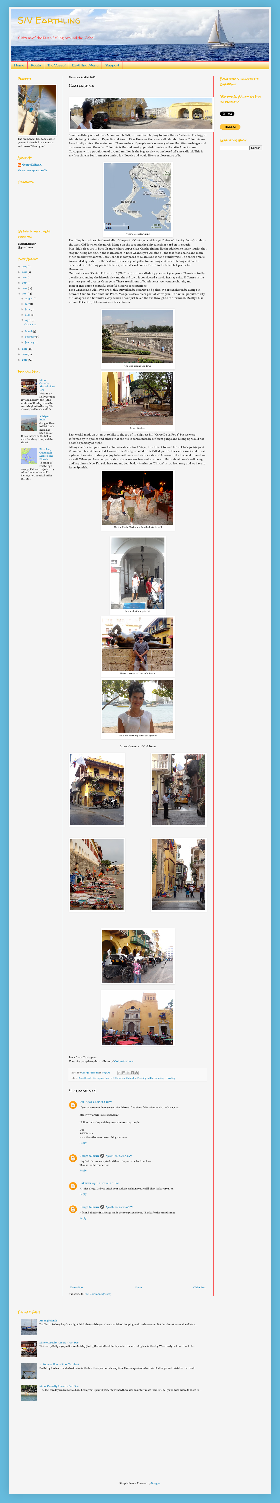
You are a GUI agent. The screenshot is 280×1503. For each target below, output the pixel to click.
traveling (170, 1078)
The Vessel (57, 65)
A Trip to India (44, 418)
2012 (25, 349)
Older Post (199, 1287)
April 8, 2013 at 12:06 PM (119, 1207)
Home (19, 65)
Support (112, 65)
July (27, 304)
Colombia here (123, 1061)
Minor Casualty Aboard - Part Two (47, 385)
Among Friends (48, 1321)
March (29, 331)
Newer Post (76, 1287)
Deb (82, 1102)
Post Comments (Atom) (97, 1294)
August (29, 298)
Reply (83, 1143)
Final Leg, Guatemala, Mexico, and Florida (46, 454)
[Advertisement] (51, 1439)
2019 (25, 266)
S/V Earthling (49, 20)
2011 (25, 354)
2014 (25, 288)
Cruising (141, 1078)
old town (152, 1078)
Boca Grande (85, 1078)
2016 (25, 277)
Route (36, 65)
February (30, 337)
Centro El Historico (115, 1078)
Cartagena (98, 1078)
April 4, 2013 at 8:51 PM (99, 1102)
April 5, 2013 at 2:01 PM (105, 1183)
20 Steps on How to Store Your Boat (59, 1364)
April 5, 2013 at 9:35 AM (119, 1156)
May (28, 315)
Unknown (85, 1183)
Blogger (155, 1483)
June (28, 309)
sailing (161, 1078)
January (30, 342)
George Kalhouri (89, 1156)
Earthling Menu (85, 65)
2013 (25, 294)
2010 (25, 360)
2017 (25, 272)
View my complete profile (33, 170)
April (28, 320)
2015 (25, 283)
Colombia (131, 1078)
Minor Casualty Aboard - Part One (59, 1386)
